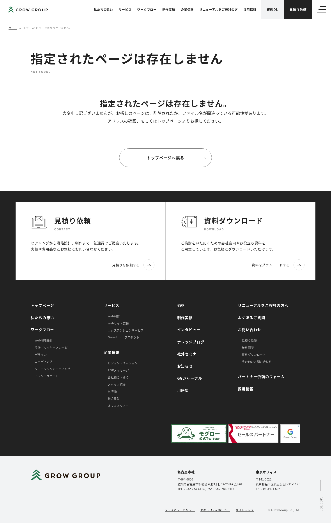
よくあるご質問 (251, 317)
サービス (125, 9)
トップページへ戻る (165, 157)
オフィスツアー (118, 406)
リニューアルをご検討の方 (218, 9)
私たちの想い (103, 9)
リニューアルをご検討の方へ (263, 305)
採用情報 (249, 9)
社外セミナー (189, 354)
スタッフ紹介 (117, 384)
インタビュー (189, 329)
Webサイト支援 (118, 323)
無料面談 (248, 347)
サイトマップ (245, 510)
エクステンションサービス (126, 330)
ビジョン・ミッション (123, 363)
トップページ (42, 305)
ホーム (13, 28)
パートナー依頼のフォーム (261, 376)
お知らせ (185, 366)
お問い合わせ (249, 329)
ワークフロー (146, 9)
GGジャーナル (189, 378)
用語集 (183, 390)
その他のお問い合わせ (257, 361)
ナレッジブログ (191, 342)
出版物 (112, 391)
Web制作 (114, 316)
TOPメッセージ (118, 370)
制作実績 (168, 9)
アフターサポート (47, 376)
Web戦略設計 (44, 340)
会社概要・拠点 (118, 377)
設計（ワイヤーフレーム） (53, 347)
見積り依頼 (298, 9)
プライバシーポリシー (180, 510)
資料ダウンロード (254, 354)
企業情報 (187, 9)
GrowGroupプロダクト (123, 337)
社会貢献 (114, 398)
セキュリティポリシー (215, 510)
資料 (272, 9)
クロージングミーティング (53, 369)
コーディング (44, 361)
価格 (181, 305)
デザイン (41, 354)
